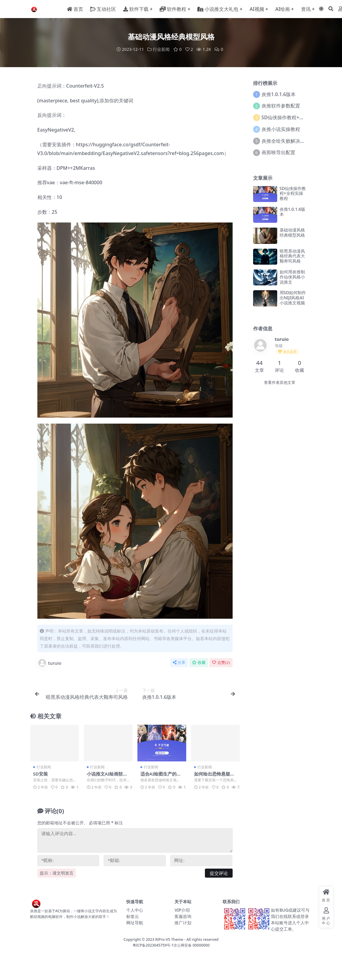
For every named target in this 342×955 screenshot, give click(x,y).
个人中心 (134, 910)
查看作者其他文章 (279, 382)
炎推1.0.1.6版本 (279, 94)
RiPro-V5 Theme (169, 939)
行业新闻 (161, 49)
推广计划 (182, 922)
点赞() (221, 662)
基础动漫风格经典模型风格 (292, 232)
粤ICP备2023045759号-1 (153, 944)
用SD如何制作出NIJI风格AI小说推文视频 (293, 297)
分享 (179, 662)
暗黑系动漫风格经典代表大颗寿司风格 (292, 256)
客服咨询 (182, 916)
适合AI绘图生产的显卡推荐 (160, 776)
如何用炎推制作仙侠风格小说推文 (292, 277)
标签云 (132, 916)
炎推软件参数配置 (281, 105)
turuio (49, 662)
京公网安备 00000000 (191, 944)
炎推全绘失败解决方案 (286, 140)
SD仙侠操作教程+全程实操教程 (295, 117)
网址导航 (134, 922)
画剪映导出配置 (278, 152)
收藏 (199, 662)
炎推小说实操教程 (281, 129)
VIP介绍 (182, 910)
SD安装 (40, 773)
